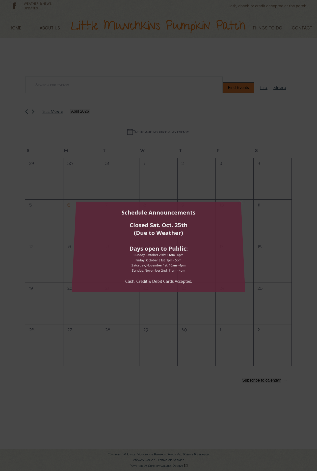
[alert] (158, 131)
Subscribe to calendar (261, 380)
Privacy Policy (144, 460)
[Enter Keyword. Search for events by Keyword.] (124, 85)
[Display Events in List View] (263, 88)
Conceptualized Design (168, 465)
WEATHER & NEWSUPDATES (38, 6)
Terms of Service (171, 460)
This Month (52, 111)
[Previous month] (26, 111)
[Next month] (33, 111)
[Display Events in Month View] (279, 88)
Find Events (238, 87)
